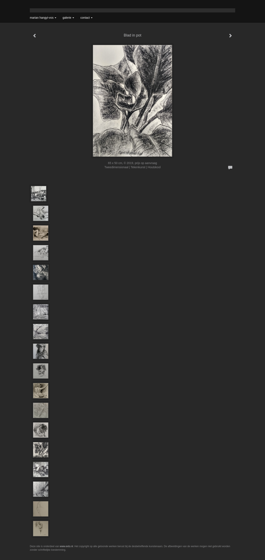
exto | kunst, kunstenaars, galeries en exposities (41, 4)
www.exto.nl (66, 546)
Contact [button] (86, 17)
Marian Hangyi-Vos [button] (43, 17)
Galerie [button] (68, 17)
